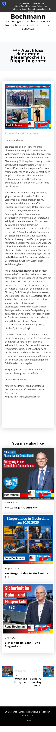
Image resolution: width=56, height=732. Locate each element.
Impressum (27, 715)
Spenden (46, 711)
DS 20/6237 (11, 324)
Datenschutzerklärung (29, 711)
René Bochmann (28, 13)
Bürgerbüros (11, 711)
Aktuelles (35, 133)
